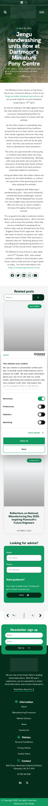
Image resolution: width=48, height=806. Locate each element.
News (14, 69)
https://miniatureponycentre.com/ (24, 267)
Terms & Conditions (24, 742)
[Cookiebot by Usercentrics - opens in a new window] (34, 354)
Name (9, 552)
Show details (34, 433)
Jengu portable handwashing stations (22, 96)
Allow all (24, 441)
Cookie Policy (24, 753)
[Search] (38, 297)
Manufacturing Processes (24, 712)
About (24, 706)
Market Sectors (24, 718)
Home (7, 69)
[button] (12, 275)
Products (25, 76)
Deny (24, 449)
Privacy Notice (24, 748)
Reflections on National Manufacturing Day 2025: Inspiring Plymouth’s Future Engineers (24, 517)
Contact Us (24, 730)
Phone (9, 564)
